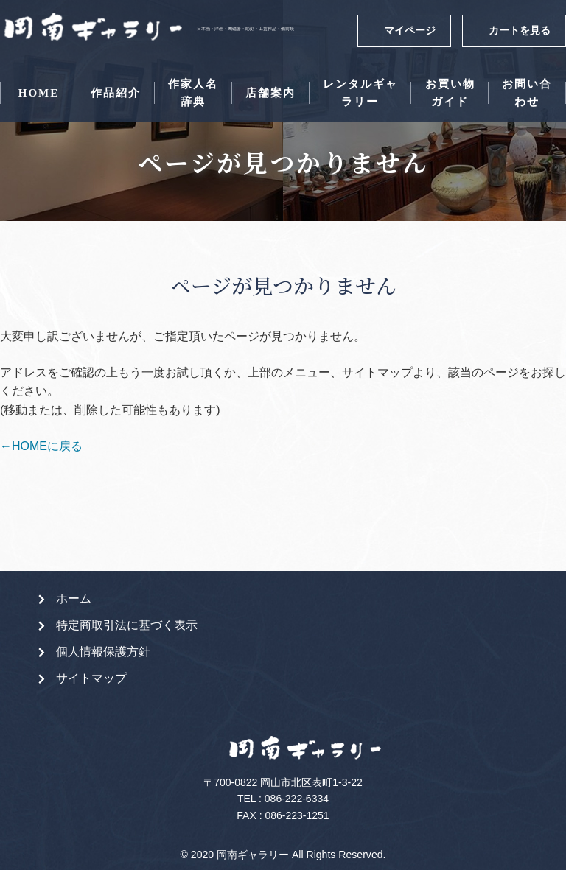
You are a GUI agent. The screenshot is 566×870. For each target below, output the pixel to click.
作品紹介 (116, 93)
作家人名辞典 (193, 93)
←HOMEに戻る (41, 446)
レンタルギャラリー (360, 93)
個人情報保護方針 (103, 651)
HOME (39, 93)
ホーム (73, 598)
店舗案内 (270, 93)
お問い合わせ (527, 93)
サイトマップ (91, 678)
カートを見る (520, 30)
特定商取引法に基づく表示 (127, 625)
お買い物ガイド (450, 93)
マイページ (410, 30)
